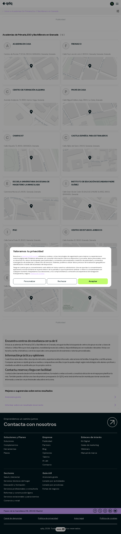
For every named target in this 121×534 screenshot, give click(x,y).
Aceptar (93, 281)
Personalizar (29, 281)
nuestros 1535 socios (30, 256)
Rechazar (62, 281)
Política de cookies (37, 274)
